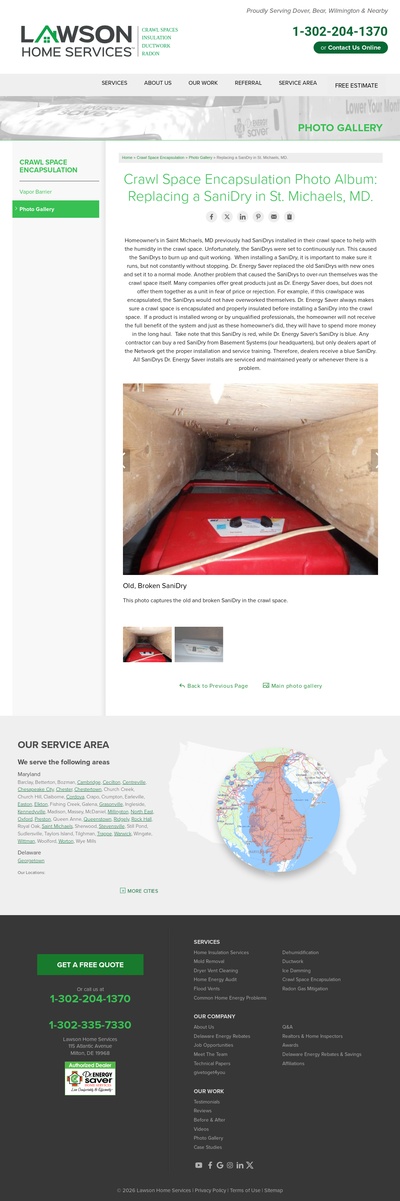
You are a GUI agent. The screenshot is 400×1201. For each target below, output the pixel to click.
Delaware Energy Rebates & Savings (324, 1050)
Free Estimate (357, 83)
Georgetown (31, 856)
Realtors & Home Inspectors (314, 1032)
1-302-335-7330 (90, 1020)
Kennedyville (31, 807)
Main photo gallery (292, 682)
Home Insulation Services (223, 948)
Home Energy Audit (216, 975)
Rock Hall (141, 815)
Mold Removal (210, 957)
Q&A (287, 1023)
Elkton (41, 800)
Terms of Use (245, 1186)
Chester (64, 785)
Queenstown (98, 815)
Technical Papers (213, 1059)
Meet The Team (211, 1050)
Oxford (25, 815)
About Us (144, 83)
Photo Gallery (36, 205)
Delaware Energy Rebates (224, 1032)
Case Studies (209, 1143)
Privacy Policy (210, 1186)
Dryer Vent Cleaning (217, 966)
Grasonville (111, 800)
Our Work (193, 83)
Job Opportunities (214, 1041)
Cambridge (89, 778)
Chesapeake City (36, 785)
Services (96, 83)
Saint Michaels (57, 822)
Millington (118, 807)
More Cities (143, 887)
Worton (66, 837)
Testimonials (208, 1097)
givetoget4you (210, 1068)
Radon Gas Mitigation (307, 985)
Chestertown (88, 785)
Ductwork (293, 957)
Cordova (75, 793)
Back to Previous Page (213, 682)
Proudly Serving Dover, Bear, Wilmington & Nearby (317, 11)
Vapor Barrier (35, 187)
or (351, 47)
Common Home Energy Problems (233, 993)
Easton (25, 800)
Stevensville (112, 822)
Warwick (122, 829)
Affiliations (294, 1059)
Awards (291, 1041)
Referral (243, 83)
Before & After (210, 1115)
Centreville (134, 778)
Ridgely (121, 815)
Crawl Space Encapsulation (48, 162)
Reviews (203, 1107)
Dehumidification (301, 948)
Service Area (297, 83)
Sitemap (273, 1186)
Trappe (104, 829)
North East (142, 807)
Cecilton (111, 778)
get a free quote (90, 960)
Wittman (26, 837)
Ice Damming (297, 966)
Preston (43, 815)
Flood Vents (207, 985)
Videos (202, 1125)
